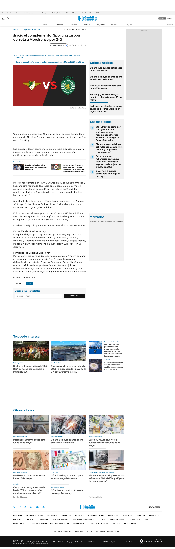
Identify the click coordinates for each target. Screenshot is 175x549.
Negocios (101, 24)
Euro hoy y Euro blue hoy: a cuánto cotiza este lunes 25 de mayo (106, 97)
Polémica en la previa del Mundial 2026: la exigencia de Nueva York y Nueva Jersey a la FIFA (68, 369)
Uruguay (128, 24)
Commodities (110, 221)
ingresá (169, 18)
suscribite (162, 18)
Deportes (27, 29)
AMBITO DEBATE (108, 531)
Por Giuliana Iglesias (95, 497)
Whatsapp (44, 507)
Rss (146, 519)
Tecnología (134, 519)
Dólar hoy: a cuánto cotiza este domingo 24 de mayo (108, 173)
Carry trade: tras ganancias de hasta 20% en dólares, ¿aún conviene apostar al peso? (29, 490)
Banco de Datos (96, 515)
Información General (84, 519)
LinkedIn (31, 507)
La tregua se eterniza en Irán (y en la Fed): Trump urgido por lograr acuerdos (106, 109)
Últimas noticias (34, 515)
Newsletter (170, 24)
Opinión (114, 24)
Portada (17, 515)
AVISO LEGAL (79, 523)
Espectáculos (117, 519)
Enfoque (44, 13)
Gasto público (56, 13)
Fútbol (37, 29)
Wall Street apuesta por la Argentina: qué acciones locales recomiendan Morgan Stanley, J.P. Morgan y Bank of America (108, 133)
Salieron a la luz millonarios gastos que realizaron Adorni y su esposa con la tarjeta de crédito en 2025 (108, 161)
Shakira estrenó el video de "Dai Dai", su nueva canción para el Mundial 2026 (30, 369)
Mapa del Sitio (20, 523)
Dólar (17, 13)
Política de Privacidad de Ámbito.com (50, 523)
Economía (58, 24)
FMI (67, 13)
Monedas (93, 221)
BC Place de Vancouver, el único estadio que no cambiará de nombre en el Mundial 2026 (113, 365)
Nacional (18, 519)
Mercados (113, 515)
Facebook (20, 507)
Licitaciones (130, 523)
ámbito (16, 29)
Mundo (30, 519)
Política (87, 24)
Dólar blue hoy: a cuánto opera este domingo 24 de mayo (67, 477)
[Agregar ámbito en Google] (58, 45)
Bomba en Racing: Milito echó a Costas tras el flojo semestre (36, 167)
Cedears (120, 221)
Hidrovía (75, 13)
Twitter (14, 507)
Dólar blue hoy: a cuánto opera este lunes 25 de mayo (106, 78)
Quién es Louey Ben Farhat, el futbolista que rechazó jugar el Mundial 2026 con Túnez (50, 62)
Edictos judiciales (99, 523)
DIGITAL (63, 531)
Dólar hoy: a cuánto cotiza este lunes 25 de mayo (106, 69)
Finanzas (73, 24)
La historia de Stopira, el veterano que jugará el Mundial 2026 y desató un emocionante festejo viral (73, 168)
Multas (116, 523)
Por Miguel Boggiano (20, 497)
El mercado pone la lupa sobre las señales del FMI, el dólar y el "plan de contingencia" (109, 148)
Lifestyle (154, 515)
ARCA (97, 13)
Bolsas (101, 221)
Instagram (25, 507)
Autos (102, 519)
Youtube (37, 507)
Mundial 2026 (86, 13)
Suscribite (74, 296)
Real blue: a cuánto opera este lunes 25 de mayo (106, 87)
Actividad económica (31, 13)
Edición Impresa (61, 519)
